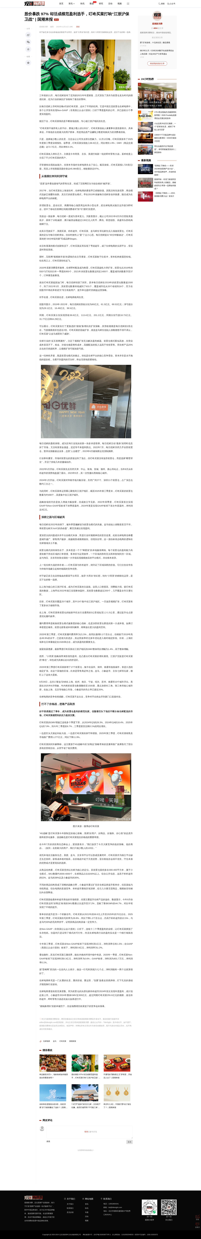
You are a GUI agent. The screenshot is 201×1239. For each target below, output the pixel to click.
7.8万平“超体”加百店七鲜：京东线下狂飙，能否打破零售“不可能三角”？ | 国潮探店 (85, 1109)
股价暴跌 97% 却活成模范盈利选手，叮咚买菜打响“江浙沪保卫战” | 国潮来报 (85, 1079)
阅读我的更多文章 (157, 63)
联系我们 (70, 1208)
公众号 (171, 4)
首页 (61, 3)
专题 (86, 1212)
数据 (93, 3)
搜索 (161, 4)
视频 (120, 3)
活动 (110, 3)
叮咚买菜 (62, 1041)
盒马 (54, 1041)
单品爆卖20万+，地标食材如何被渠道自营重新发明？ (53, 1078)
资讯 (72, 3)
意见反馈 (70, 1212)
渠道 (78, 27)
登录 (86, 1132)
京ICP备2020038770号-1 (102, 1235)
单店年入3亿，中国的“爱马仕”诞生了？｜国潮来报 (117, 1108)
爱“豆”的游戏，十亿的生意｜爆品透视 (155, 42)
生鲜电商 (46, 1041)
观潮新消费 (157, 24)
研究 (101, 3)
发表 (129, 1142)
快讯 (82, 3)
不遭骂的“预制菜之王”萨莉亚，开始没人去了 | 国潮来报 (117, 1078)
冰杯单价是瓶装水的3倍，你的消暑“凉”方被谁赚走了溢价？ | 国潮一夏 (53, 1109)
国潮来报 (72, 1041)
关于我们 (70, 1204)
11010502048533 (127, 1235)
